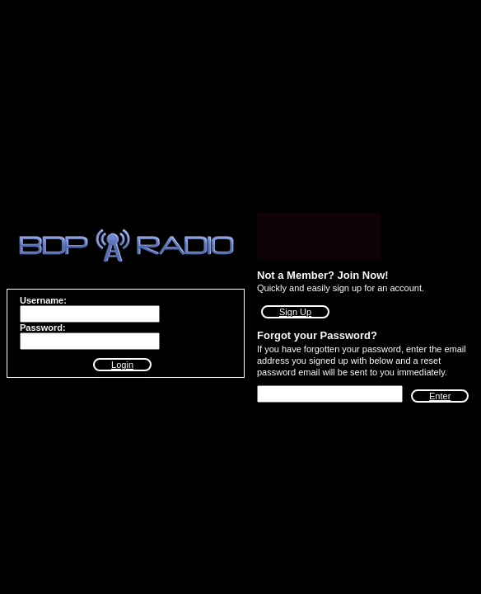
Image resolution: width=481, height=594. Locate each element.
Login (122, 365)
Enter (440, 396)
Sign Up (295, 312)
